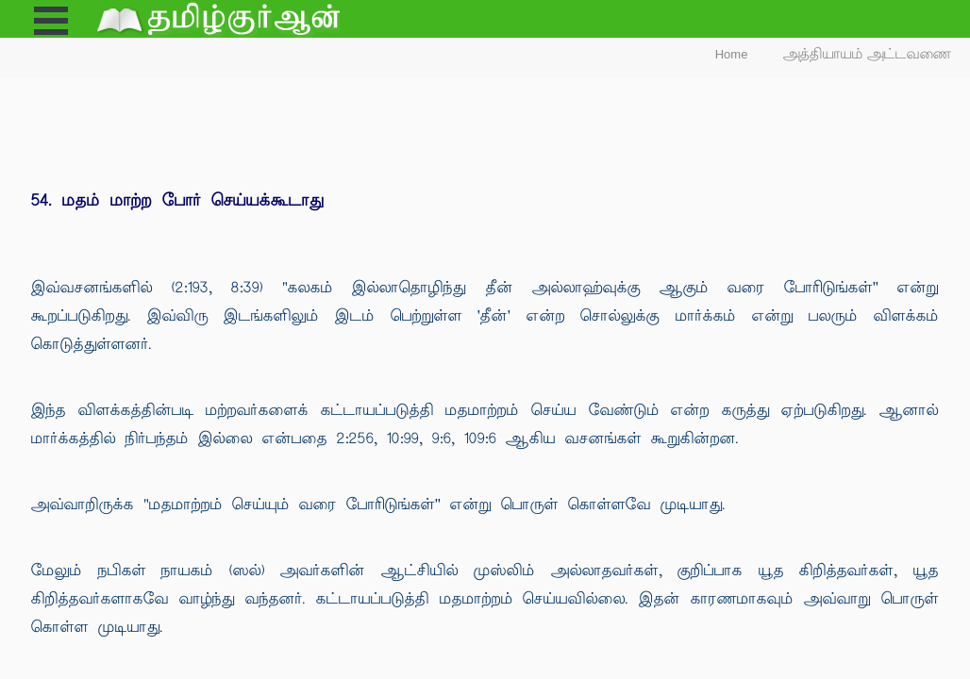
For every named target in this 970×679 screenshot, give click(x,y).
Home (731, 54)
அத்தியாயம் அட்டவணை (867, 54)
